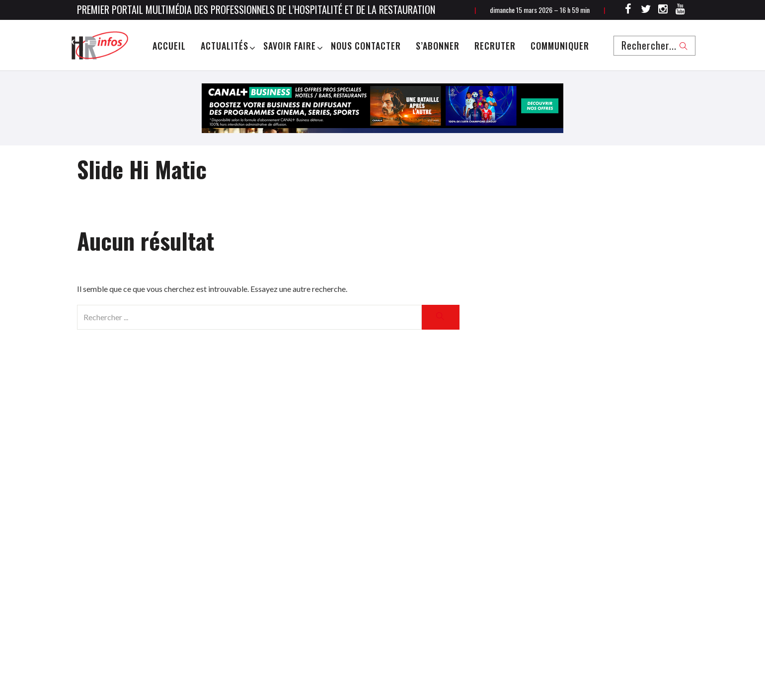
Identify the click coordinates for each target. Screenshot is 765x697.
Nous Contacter (366, 45)
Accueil (169, 45)
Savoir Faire (289, 45)
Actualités (224, 45)
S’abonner (437, 45)
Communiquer (560, 45)
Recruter (495, 45)
